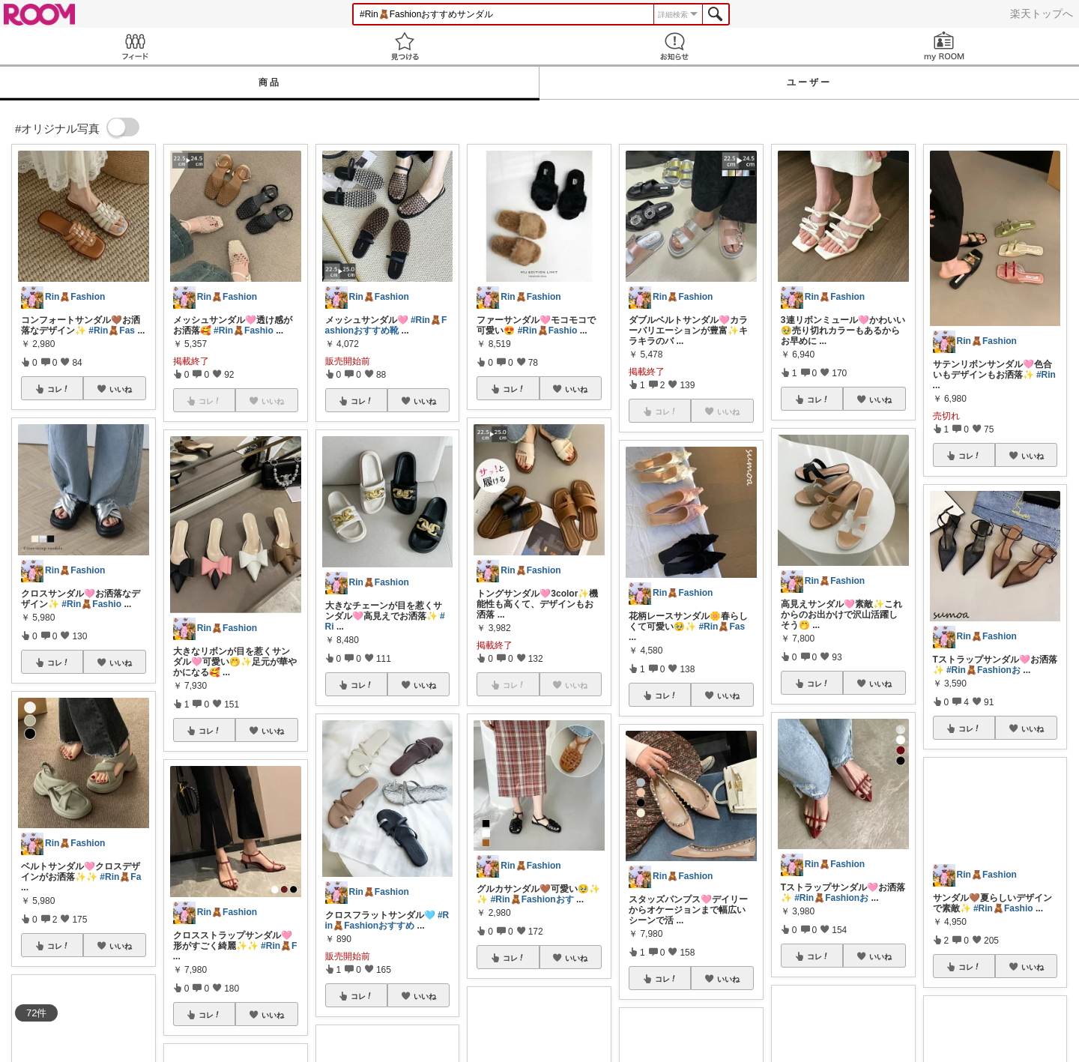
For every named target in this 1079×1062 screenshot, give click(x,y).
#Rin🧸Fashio (91, 604)
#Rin (1046, 374)
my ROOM (944, 46)
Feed (135, 46)
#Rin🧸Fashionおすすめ (387, 920)
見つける (405, 46)
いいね (120, 389)
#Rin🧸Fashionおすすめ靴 (386, 325)
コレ (58, 389)
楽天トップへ (1041, 13)
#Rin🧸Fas (111, 330)
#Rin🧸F (279, 946)
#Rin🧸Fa (120, 877)
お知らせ (674, 46)
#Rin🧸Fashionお (831, 898)
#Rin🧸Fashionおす (532, 899)
